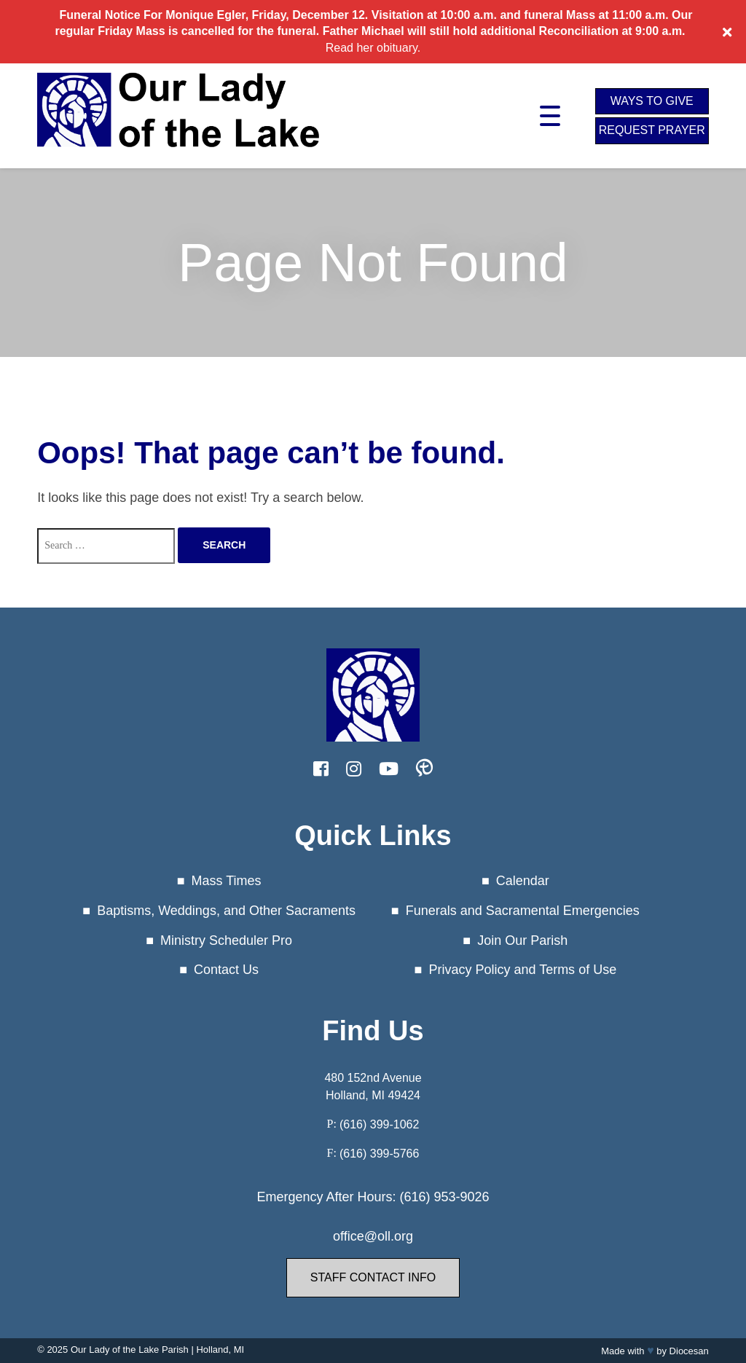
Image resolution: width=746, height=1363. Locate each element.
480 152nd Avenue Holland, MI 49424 (372, 1086)
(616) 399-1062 (379, 1124)
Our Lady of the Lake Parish (130, 1349)
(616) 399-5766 (379, 1153)
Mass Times (227, 880)
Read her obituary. (373, 48)
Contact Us (226, 969)
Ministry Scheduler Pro (226, 940)
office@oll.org (373, 1236)
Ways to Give (652, 101)
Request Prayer (652, 130)
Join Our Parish (522, 940)
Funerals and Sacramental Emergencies (523, 910)
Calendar (522, 880)
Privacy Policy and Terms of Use (522, 969)
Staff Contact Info (373, 1277)
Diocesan (689, 1351)
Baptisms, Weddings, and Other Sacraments (226, 910)
